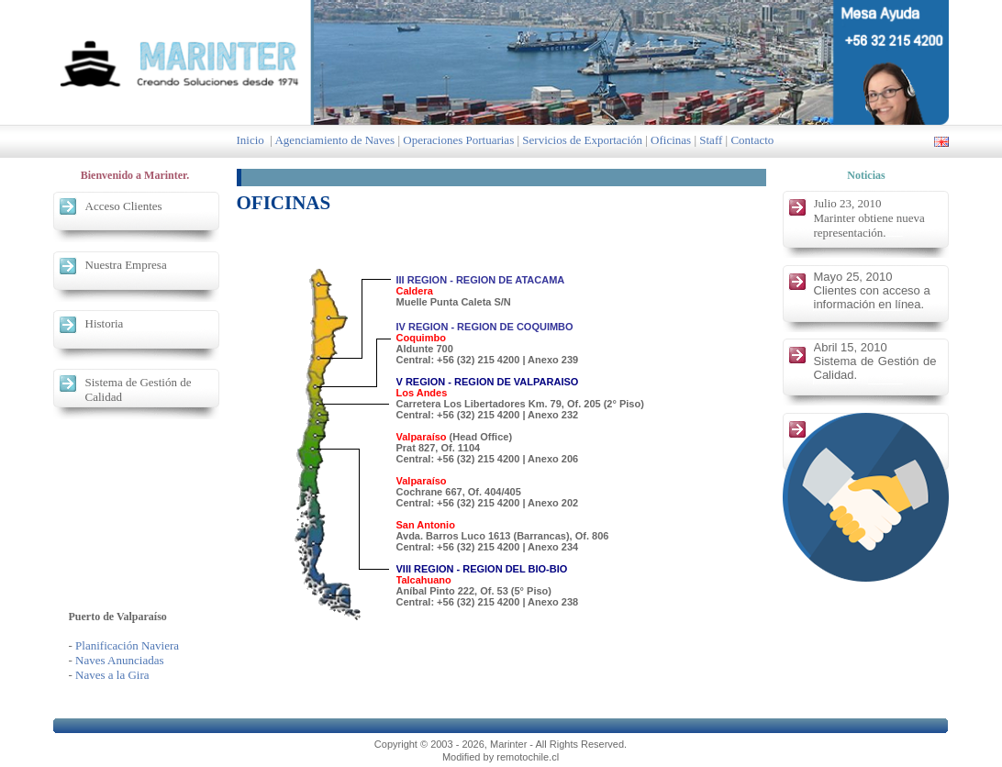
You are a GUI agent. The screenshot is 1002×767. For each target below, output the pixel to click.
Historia (104, 323)
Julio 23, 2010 (848, 203)
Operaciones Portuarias (458, 140)
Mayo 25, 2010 (853, 276)
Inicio (250, 140)
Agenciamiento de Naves (334, 140)
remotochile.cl (527, 756)
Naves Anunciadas (119, 660)
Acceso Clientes (123, 206)
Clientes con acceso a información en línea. (872, 297)
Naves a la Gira (112, 675)
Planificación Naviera (127, 645)
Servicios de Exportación (582, 140)
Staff (710, 140)
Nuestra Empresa (126, 265)
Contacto (752, 140)
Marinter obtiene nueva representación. (869, 225)
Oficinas (671, 140)
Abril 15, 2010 (850, 347)
